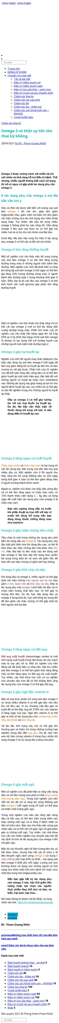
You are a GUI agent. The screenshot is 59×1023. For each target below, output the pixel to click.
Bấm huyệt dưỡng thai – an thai (26, 962)
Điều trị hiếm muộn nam (28, 86)
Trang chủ (14, 68)
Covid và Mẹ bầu (23, 117)
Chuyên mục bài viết (19, 75)
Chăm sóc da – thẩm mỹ (28, 107)
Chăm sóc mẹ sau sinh (27, 100)
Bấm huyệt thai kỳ (18, 966)
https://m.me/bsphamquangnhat (35, 902)
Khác (10, 1007)
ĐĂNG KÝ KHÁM (17, 72)
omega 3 (13, 914)
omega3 (12, 918)
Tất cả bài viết (22, 79)
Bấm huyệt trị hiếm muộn (23, 969)
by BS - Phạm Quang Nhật (30, 143)
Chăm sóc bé (21, 103)
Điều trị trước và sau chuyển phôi (33, 93)
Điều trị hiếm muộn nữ (27, 82)
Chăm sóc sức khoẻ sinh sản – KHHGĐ (30, 983)
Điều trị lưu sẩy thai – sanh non (32, 89)
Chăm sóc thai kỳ (24, 96)
